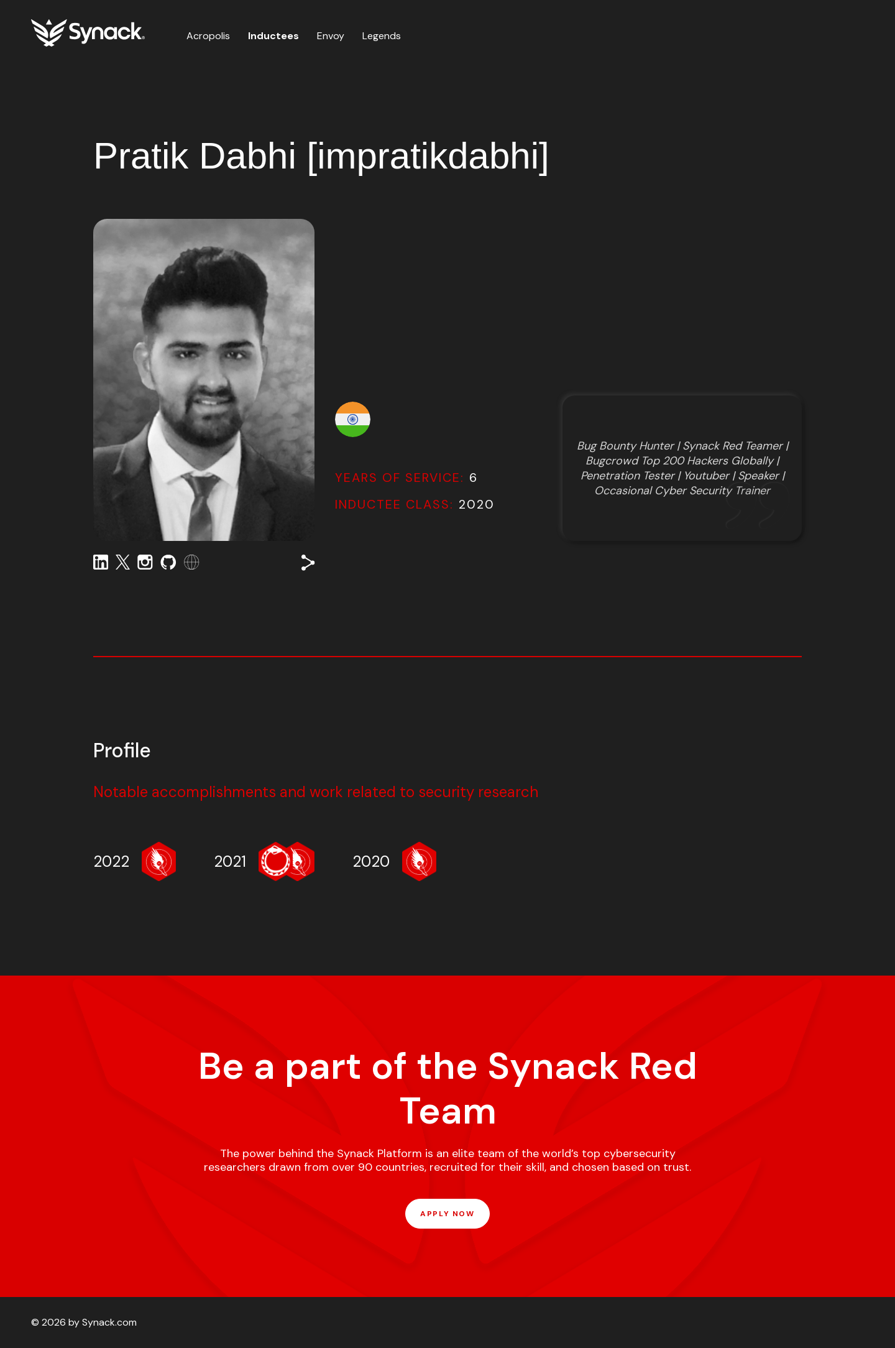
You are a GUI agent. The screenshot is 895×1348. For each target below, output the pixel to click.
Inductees (273, 35)
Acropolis (208, 35)
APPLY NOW (447, 1214)
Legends (381, 35)
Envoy (330, 35)
